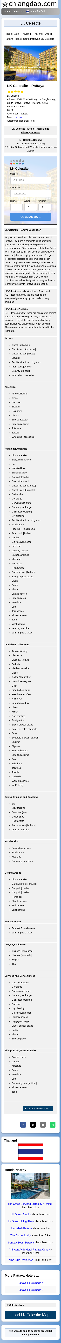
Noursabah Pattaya (21, 1228)
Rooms (13, 201)
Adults (27, 201)
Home (7, 11)
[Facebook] (23, 1125)
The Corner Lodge (21, 1235)
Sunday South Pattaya (21, 1242)
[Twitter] (33, 1125)
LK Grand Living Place (21, 1221)
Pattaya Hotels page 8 (30, 1290)
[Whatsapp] (52, 1125)
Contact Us (18, 11)
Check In (14, 174)
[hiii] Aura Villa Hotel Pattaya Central (30, 1249)
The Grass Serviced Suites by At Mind (30, 1204)
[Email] (43, 1125)
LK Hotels (19, 117)
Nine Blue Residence (21, 1260)
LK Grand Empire (21, 1214)
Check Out (15, 187)
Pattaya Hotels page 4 (30, 1283)
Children (42, 201)
